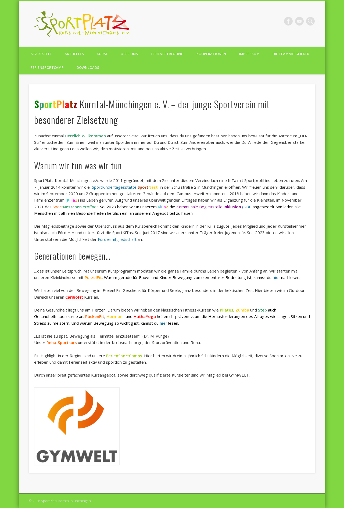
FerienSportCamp (47, 67)
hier (276, 277)
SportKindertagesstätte (114, 187)
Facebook (288, 21)
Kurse (102, 53)
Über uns (129, 53)
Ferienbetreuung (167, 53)
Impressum (249, 53)
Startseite (41, 53)
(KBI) (247, 206)
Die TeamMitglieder (291, 53)
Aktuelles (74, 53)
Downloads (88, 67)
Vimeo (299, 21)
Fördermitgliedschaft (117, 239)
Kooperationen (211, 53)
